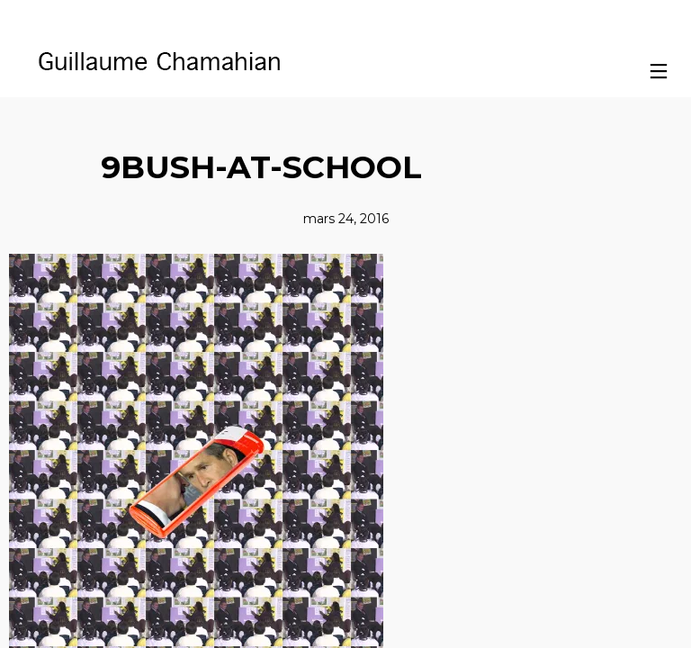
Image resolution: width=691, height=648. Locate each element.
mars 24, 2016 (346, 219)
